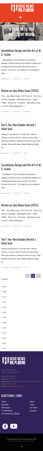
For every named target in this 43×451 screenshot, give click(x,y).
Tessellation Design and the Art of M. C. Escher (21, 52)
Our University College (10, 414)
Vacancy (33, 411)
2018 (4, 328)
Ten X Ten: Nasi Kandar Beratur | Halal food (18, 127)
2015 (4, 344)
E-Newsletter (6, 411)
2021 (4, 313)
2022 (4, 307)
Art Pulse (33, 408)
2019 (4, 323)
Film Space (5, 408)
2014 (4, 349)
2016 (4, 338)
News (32, 402)
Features (5, 405)
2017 (4, 333)
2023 (4, 302)
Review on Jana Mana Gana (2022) (19, 90)
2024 (4, 297)
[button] (2, 32)
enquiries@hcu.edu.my (14, 386)
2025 (4, 292)
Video (32, 405)
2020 (4, 318)
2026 (4, 287)
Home (3, 402)
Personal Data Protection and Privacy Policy (21, 441)
